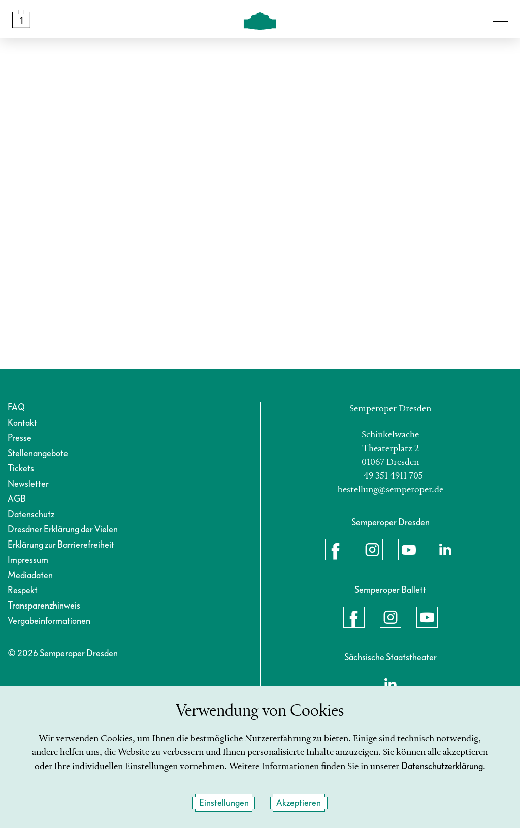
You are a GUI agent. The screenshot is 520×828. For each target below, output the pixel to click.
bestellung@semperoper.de (390, 489)
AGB (17, 499)
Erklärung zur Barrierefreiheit (61, 545)
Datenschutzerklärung (442, 766)
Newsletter (28, 484)
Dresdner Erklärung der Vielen (63, 529)
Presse (19, 438)
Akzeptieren (298, 803)
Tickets (21, 468)
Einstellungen (224, 803)
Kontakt (22, 423)
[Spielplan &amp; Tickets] (21, 19)
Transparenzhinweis (44, 606)
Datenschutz (31, 514)
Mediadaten (30, 575)
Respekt (23, 590)
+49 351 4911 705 (390, 476)
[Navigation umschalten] (500, 19)
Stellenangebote (38, 453)
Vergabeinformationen (49, 621)
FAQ (16, 407)
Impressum (28, 560)
